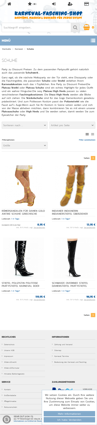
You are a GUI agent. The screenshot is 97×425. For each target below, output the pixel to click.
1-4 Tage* (66, 218)
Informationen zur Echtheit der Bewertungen (30, 421)
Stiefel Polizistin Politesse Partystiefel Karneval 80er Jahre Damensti (20, 286)
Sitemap (56, 350)
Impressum (7, 356)
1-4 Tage (15, 218)
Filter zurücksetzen (87, 140)
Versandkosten (39, 227)
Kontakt (6, 389)
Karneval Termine (60, 356)
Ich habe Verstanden (69, 420)
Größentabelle (9, 395)
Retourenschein (9, 407)
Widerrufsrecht (9, 362)
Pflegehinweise (9, 401)
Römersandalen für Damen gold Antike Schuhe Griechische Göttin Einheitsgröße (23, 214)
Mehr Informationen (69, 414)
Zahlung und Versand (62, 344)
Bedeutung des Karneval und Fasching (69, 362)
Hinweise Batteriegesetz (13, 373)
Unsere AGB (8, 350)
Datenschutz (8, 344)
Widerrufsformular (10, 368)
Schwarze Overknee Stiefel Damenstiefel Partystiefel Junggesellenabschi (70, 286)
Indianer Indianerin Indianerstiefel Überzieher (70, 212)
